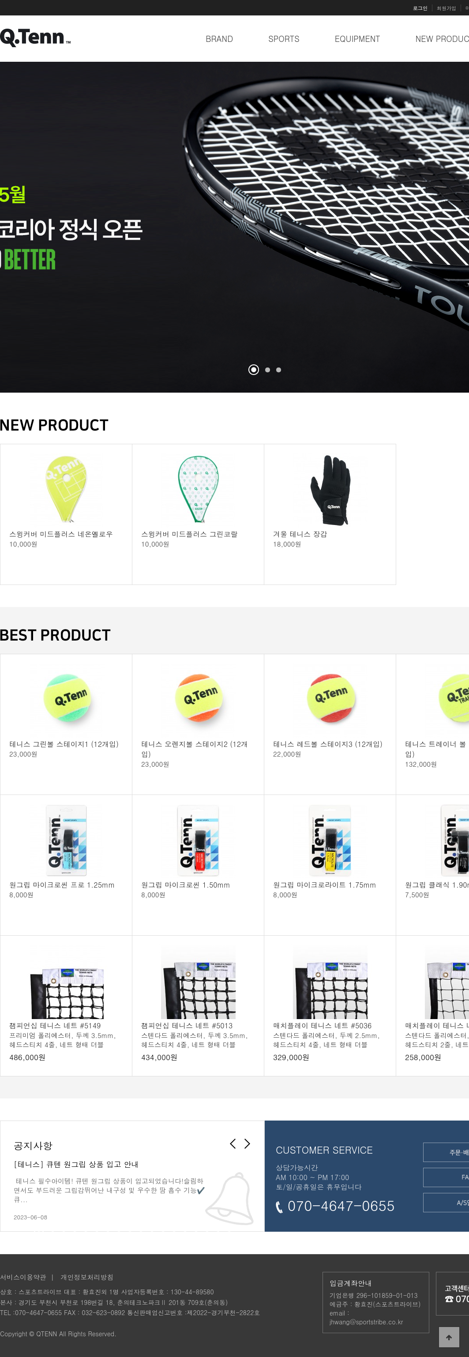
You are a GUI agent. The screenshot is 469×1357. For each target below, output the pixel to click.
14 (185, 1229)
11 (152, 1229)
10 (141, 1229)
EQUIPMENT (357, 38)
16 (207, 1229)
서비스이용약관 (23, 1277)
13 (174, 1229)
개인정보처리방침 (87, 1277)
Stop (286, 364)
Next (249, 1149)
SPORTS (284, 38)
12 (163, 1229)
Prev (23, 231)
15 (196, 1229)
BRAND (219, 38)
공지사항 (33, 1145)
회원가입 (446, 7)
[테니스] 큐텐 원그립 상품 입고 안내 (76, 1164)
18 (229, 1229)
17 (218, 1229)
